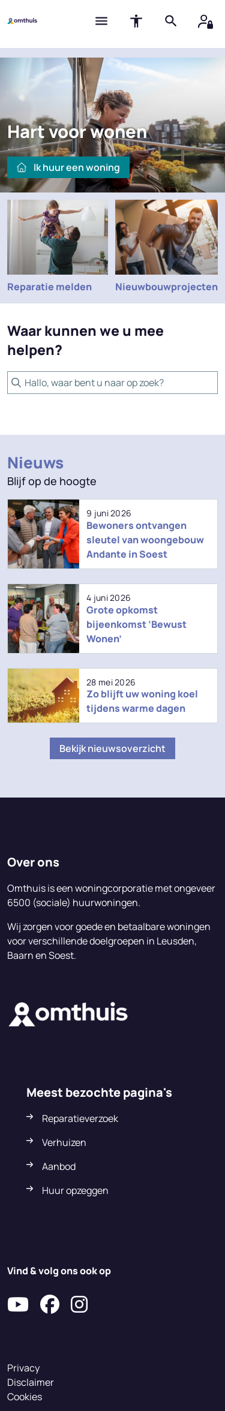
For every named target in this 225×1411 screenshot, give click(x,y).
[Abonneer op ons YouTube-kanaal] (18, 1305)
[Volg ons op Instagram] (79, 1305)
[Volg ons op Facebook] (49, 1305)
